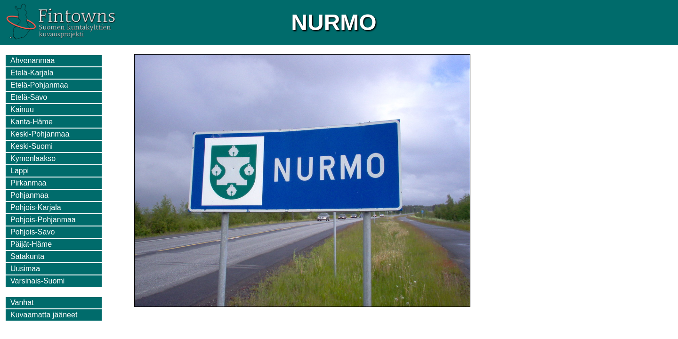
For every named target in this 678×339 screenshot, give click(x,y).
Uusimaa (25, 269)
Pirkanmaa (28, 183)
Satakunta (27, 256)
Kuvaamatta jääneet (43, 315)
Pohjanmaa (29, 195)
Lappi (19, 171)
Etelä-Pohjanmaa (39, 85)
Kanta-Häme (31, 122)
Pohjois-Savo (32, 232)
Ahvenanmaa (32, 60)
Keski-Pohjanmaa (39, 134)
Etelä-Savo (28, 97)
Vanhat (22, 303)
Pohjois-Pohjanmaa (43, 220)
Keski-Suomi (31, 146)
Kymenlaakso (33, 158)
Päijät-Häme (31, 244)
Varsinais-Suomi (37, 281)
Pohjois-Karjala (35, 207)
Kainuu (22, 109)
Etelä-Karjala (32, 73)
